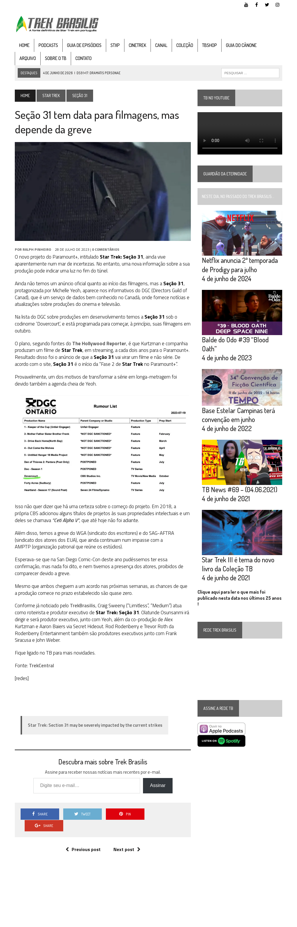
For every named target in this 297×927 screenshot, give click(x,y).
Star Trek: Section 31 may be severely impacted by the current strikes (95, 725)
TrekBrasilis (82, 606)
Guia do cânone (241, 45)
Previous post (83, 838)
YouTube (213, 921)
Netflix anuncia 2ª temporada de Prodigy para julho (240, 265)
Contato (83, 58)
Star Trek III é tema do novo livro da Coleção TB (238, 564)
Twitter (254, 921)
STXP (115, 45)
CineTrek (137, 45)
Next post (126, 838)
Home (24, 45)
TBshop (209, 45)
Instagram (274, 921)
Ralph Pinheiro (37, 249)
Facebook (234, 921)
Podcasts (48, 45)
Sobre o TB (55, 58)
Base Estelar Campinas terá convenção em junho (238, 415)
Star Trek (51, 95)
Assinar (157, 785)
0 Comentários (105, 249)
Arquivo (27, 58)
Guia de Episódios (84, 45)
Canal (161, 45)
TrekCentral (41, 665)
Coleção (184, 45)
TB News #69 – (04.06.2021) (239, 489)
